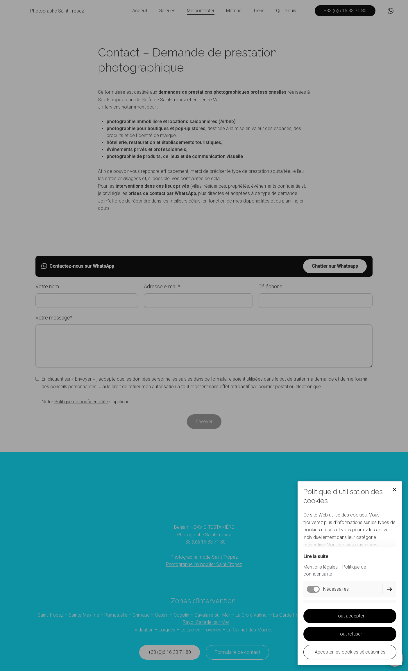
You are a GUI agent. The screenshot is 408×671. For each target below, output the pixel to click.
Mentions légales (320, 567)
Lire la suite (315, 556)
